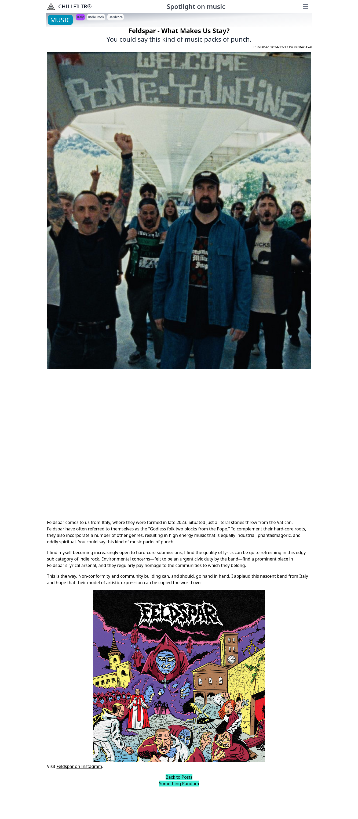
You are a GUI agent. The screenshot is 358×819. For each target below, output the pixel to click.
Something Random (179, 783)
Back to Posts (179, 777)
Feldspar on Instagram (79, 766)
